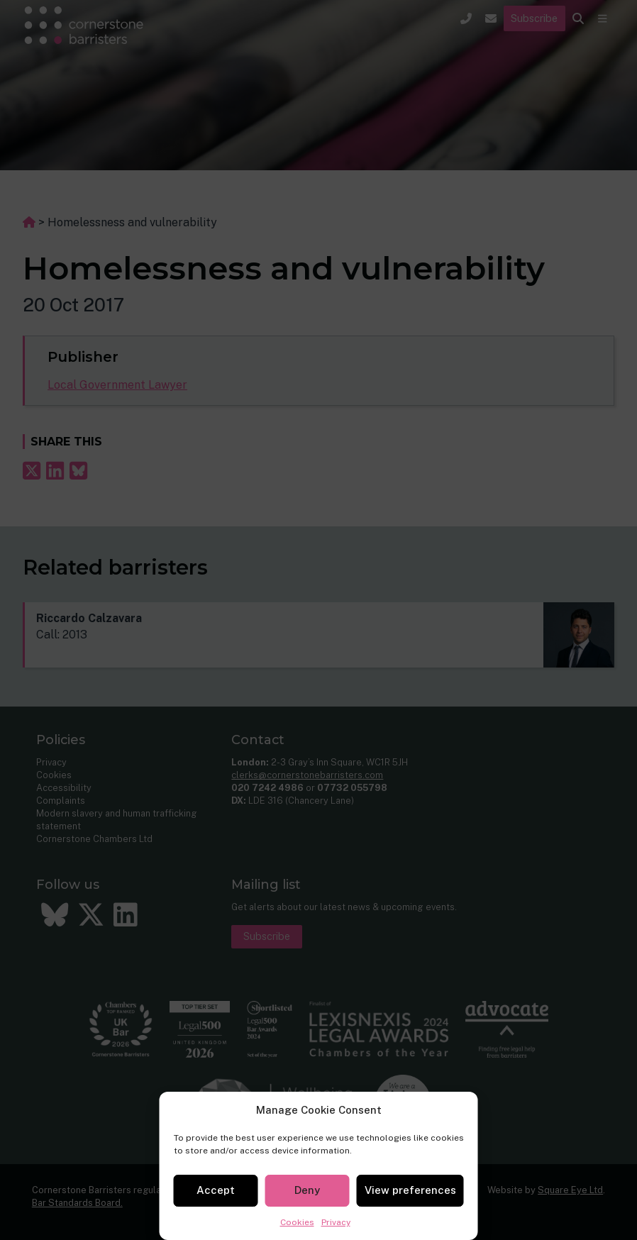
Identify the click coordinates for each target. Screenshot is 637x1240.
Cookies (297, 1222)
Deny (307, 1190)
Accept (215, 1190)
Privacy (335, 1222)
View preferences (410, 1190)
